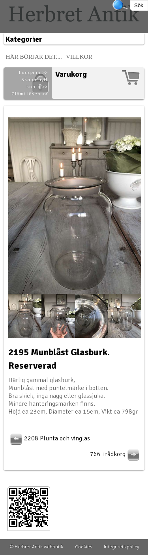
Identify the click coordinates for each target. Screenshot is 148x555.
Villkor (79, 56)
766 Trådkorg (115, 454)
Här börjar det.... (34, 56)
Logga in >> (33, 73)
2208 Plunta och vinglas (49, 438)
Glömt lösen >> (29, 94)
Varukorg (71, 74)
